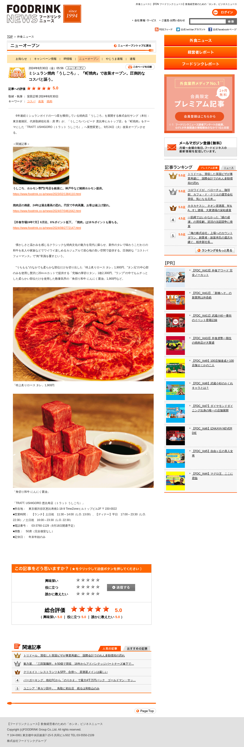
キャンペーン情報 (45, 58)
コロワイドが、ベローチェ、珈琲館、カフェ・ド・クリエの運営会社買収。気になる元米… (210, 194)
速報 (132, 58)
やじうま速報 (114, 58)
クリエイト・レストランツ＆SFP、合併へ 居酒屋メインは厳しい (65, 672)
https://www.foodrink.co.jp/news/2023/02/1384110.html (47, 194)
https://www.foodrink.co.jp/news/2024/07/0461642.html (47, 211)
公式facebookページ (222, 29)
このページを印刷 (140, 67)
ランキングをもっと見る (215, 250)
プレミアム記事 (208, 168)
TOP (10, 36)
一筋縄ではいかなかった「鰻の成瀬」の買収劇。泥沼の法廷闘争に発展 (210, 222)
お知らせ (21, 58)
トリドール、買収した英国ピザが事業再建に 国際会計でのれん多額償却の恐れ (74, 655)
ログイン (224, 12)
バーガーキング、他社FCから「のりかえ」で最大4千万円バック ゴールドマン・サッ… (79, 680)
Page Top (145, 711)
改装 (41, 101)
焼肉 (49, 101)
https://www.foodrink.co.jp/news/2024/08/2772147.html (47, 228)
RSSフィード (164, 29)
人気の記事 (109, 648)
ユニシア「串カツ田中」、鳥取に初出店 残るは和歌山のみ (61, 688)
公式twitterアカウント (191, 29)
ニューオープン (81, 46)
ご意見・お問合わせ (172, 20)
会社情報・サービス (145, 20)
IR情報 (68, 58)
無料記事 (228, 168)
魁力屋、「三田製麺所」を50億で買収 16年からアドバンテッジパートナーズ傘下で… (78, 663)
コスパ (31, 101)
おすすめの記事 (136, 648)
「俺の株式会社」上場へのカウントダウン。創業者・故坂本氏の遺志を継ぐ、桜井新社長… (210, 237)
